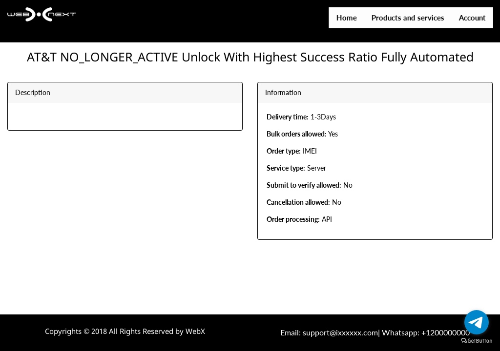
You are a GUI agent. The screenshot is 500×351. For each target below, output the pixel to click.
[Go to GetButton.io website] (476, 341)
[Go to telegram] (476, 322)
